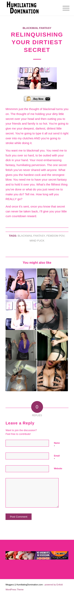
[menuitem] (63, 8)
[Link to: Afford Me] (21, 376)
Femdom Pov (55, 235)
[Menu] (63, 8)
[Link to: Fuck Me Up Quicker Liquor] (52, 283)
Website (58, 468)
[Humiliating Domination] (31, 8)
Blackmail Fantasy (37, 28)
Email (57, 457)
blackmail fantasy (31, 235)
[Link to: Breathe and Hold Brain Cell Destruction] (21, 283)
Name (57, 445)
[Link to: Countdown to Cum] (52, 376)
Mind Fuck (37, 240)
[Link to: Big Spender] (21, 345)
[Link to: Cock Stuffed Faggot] (21, 314)
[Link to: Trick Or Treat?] (52, 314)
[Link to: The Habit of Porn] (52, 345)
